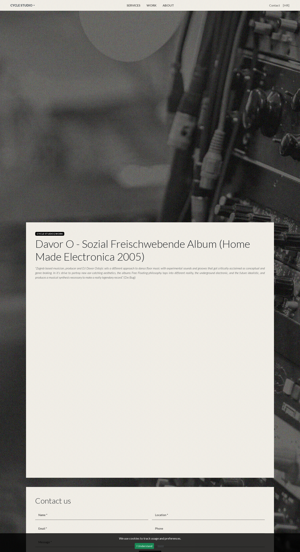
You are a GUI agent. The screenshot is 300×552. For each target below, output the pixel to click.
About (168, 5)
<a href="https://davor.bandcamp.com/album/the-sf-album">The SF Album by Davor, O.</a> (150, 113)
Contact (274, 5)
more (161, 545)
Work (152, 5)
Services (133, 5)
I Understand (144, 546)
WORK (59, 233)
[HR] (286, 5)
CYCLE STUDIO (21, 5)
